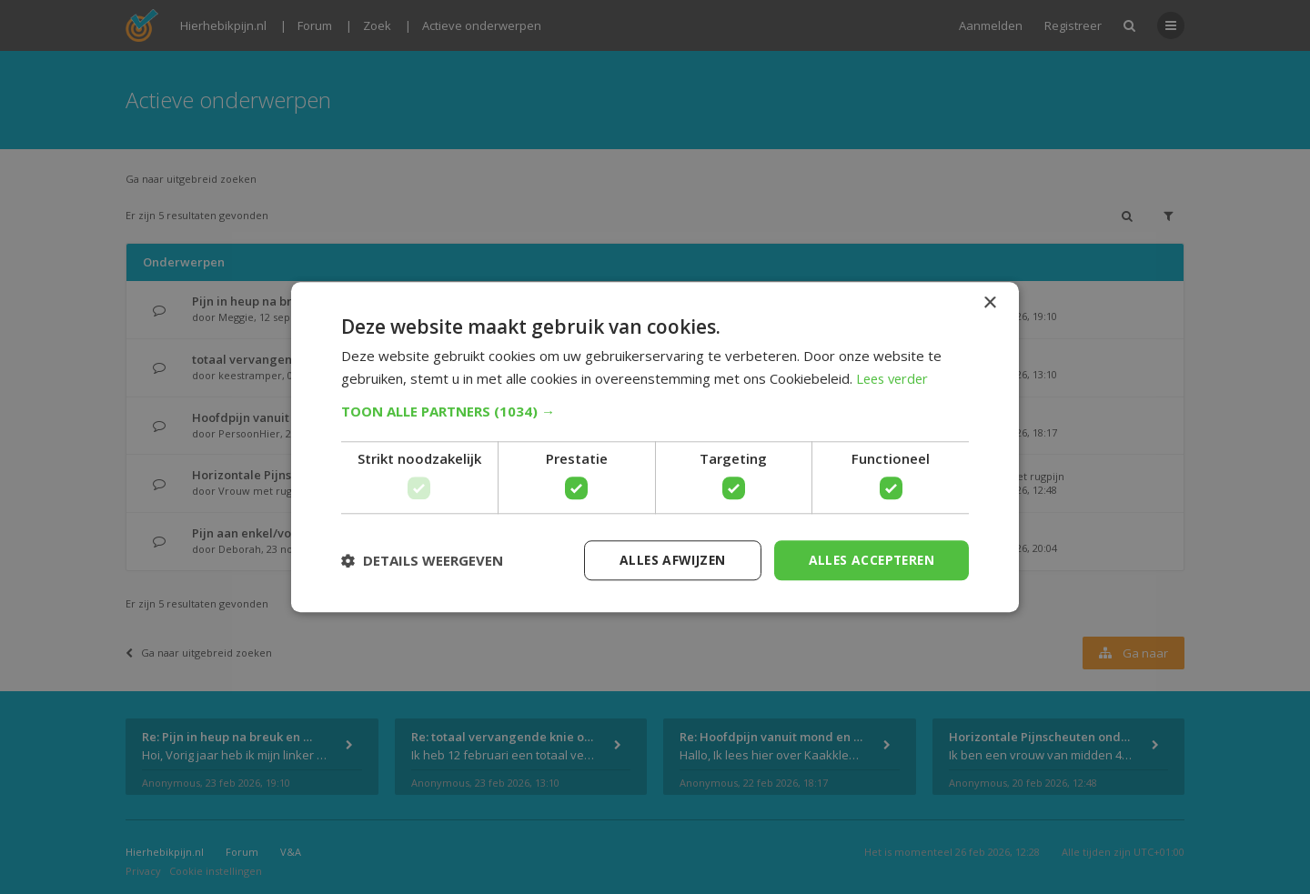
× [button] (989, 302)
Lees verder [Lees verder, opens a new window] (894, 378)
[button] (655, 411)
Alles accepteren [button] (869, 559)
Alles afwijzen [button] (666, 559)
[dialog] (655, 447)
